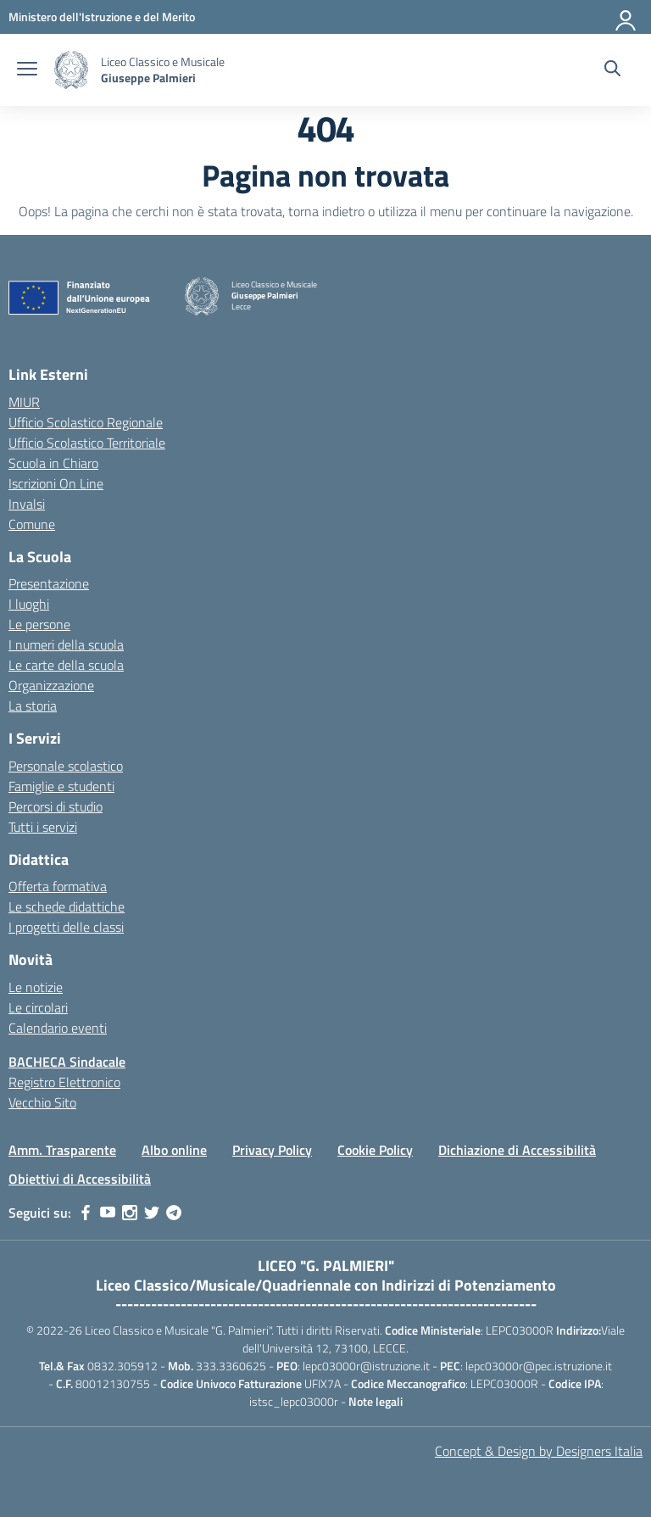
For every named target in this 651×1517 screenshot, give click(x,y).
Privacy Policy (272, 1150)
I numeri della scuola (66, 644)
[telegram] (173, 1212)
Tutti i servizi (42, 827)
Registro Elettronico (64, 1082)
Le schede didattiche (66, 906)
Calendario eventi (57, 1028)
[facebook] (85, 1212)
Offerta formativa (57, 886)
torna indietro (326, 211)
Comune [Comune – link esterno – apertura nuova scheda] (31, 524)
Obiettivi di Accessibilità (79, 1178)
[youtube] (107, 1212)
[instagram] (129, 1212)
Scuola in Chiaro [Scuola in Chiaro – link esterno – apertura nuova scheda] (53, 463)
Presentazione (48, 583)
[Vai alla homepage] (71, 70)
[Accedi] (626, 17)
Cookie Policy (375, 1150)
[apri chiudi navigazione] (27, 70)
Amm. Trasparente (62, 1150)
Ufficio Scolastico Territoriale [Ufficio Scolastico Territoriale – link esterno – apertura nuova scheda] (86, 442)
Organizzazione (51, 685)
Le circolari (38, 1007)
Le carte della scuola (66, 665)
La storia (32, 705)
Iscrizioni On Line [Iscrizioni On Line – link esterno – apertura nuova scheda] (55, 483)
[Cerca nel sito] (612, 70)
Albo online (174, 1150)
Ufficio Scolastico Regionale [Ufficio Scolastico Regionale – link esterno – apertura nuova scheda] (85, 422)
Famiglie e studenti (61, 786)
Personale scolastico (65, 766)
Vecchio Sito (42, 1102)
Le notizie (35, 987)
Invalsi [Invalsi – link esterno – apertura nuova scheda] (26, 504)
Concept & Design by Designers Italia (539, 1451)
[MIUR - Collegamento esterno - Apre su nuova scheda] (101, 16)
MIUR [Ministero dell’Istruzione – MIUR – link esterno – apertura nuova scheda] (24, 402)
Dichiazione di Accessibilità (517, 1150)
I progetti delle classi (66, 927)
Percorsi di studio (55, 806)
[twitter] (151, 1212)
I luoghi (28, 604)
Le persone (39, 624)
